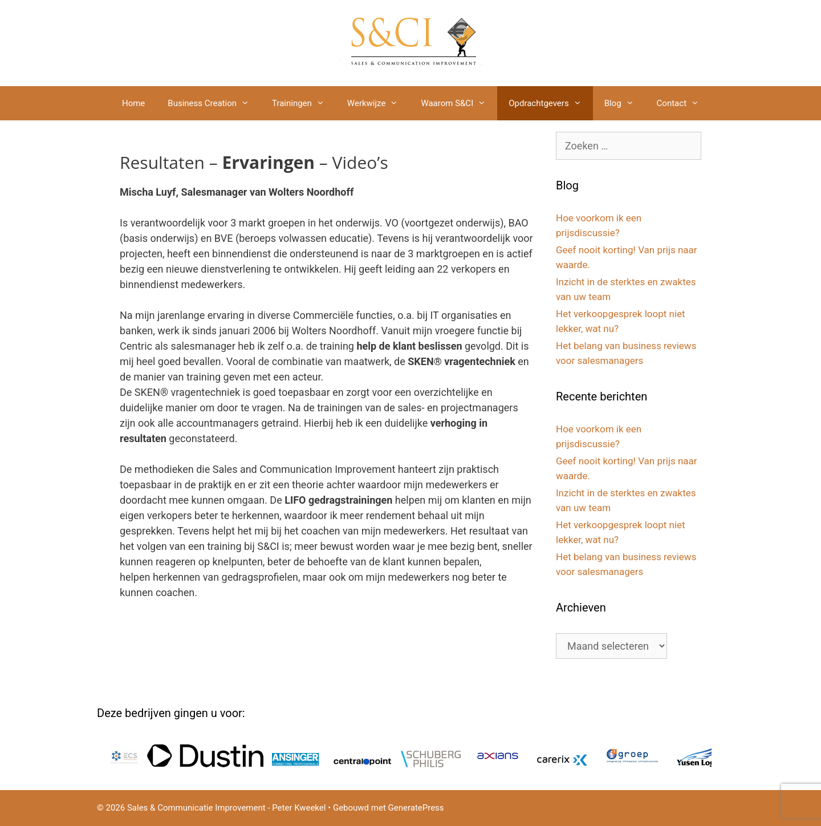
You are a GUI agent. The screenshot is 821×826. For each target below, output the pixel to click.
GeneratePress (416, 808)
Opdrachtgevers (550, 103)
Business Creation (214, 103)
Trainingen (304, 103)
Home (133, 103)
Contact (683, 103)
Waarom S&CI (459, 103)
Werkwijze (378, 103)
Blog (624, 103)
